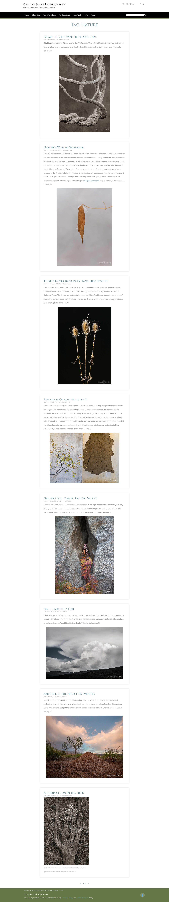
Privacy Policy (68, 898)
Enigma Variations (91, 181)
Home (27, 15)
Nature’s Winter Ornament (64, 147)
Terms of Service (83, 898)
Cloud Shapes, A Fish (59, 609)
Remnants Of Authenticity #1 (65, 400)
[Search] (145, 15)
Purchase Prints (64, 15)
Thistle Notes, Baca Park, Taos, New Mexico (76, 281)
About (93, 15)
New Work (77, 15)
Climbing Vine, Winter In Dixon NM (70, 37)
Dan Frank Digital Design (39, 894)
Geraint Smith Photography (44, 4)
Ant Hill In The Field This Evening (69, 694)
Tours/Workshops (49, 15)
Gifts (86, 15)
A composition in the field (64, 793)
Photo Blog (36, 15)
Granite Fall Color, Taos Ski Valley (70, 498)
